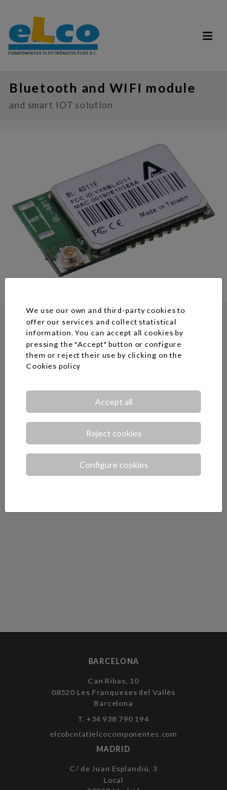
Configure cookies (113, 464)
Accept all (114, 402)
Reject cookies (114, 433)
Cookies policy (53, 365)
